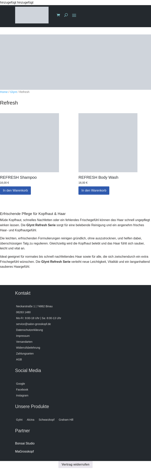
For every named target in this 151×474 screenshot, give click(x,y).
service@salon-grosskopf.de (33, 324)
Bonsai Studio (25, 443)
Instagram (22, 395)
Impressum (23, 335)
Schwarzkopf (46, 419)
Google (20, 383)
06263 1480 (23, 312)
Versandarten (24, 341)
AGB (19, 359)
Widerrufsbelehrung (28, 347)
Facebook (22, 389)
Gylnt (19, 419)
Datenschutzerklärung (29, 330)
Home (4, 92)
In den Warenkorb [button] (15, 190)
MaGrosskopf (24, 451)
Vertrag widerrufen (75, 464)
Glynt (13, 92)
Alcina (30, 419)
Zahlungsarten (25, 353)
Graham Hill (66, 419)
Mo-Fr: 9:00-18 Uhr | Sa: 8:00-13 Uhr (38, 318)
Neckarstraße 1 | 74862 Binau (34, 306)
